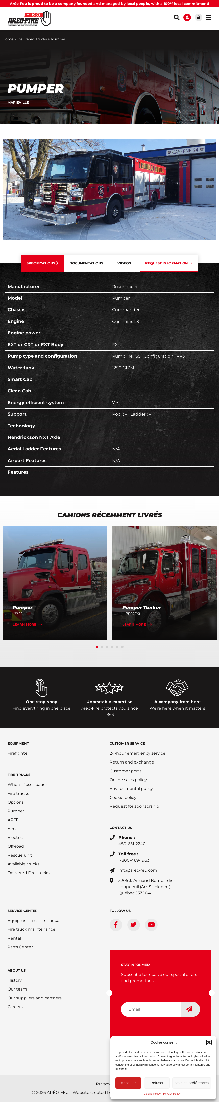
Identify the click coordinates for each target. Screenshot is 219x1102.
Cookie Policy (152, 1093)
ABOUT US (17, 970)
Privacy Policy (171, 1093)
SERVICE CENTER (23, 911)
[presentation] (159, 1031)
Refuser (157, 1083)
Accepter (128, 1083)
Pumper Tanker (141, 607)
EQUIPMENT (18, 743)
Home (8, 39)
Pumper (22, 607)
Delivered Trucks (32, 39)
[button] (208, 1042)
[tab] (42, 263)
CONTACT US (121, 828)
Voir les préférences (192, 1083)
